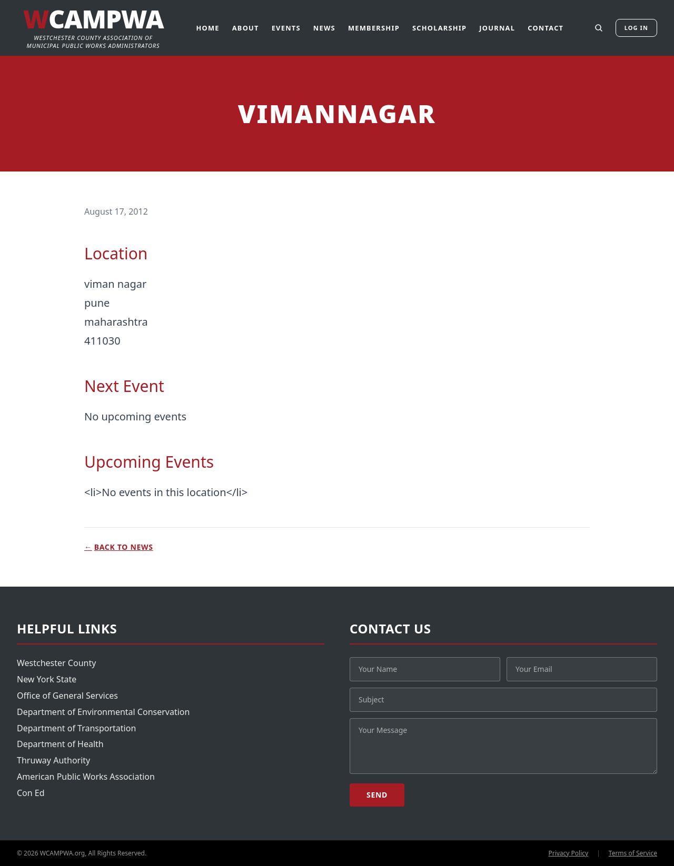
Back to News (118, 547)
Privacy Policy (568, 853)
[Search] (598, 27)
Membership (374, 28)
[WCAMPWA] (93, 27)
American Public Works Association (86, 776)
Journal (497, 28)
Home (207, 28)
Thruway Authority (53, 760)
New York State (46, 679)
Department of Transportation (76, 728)
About (245, 28)
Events (286, 28)
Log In (636, 28)
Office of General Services (67, 695)
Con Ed (31, 793)
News (324, 28)
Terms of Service (633, 853)
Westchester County (56, 663)
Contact (545, 28)
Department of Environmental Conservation (103, 712)
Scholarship (439, 28)
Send (377, 795)
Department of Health (60, 744)
